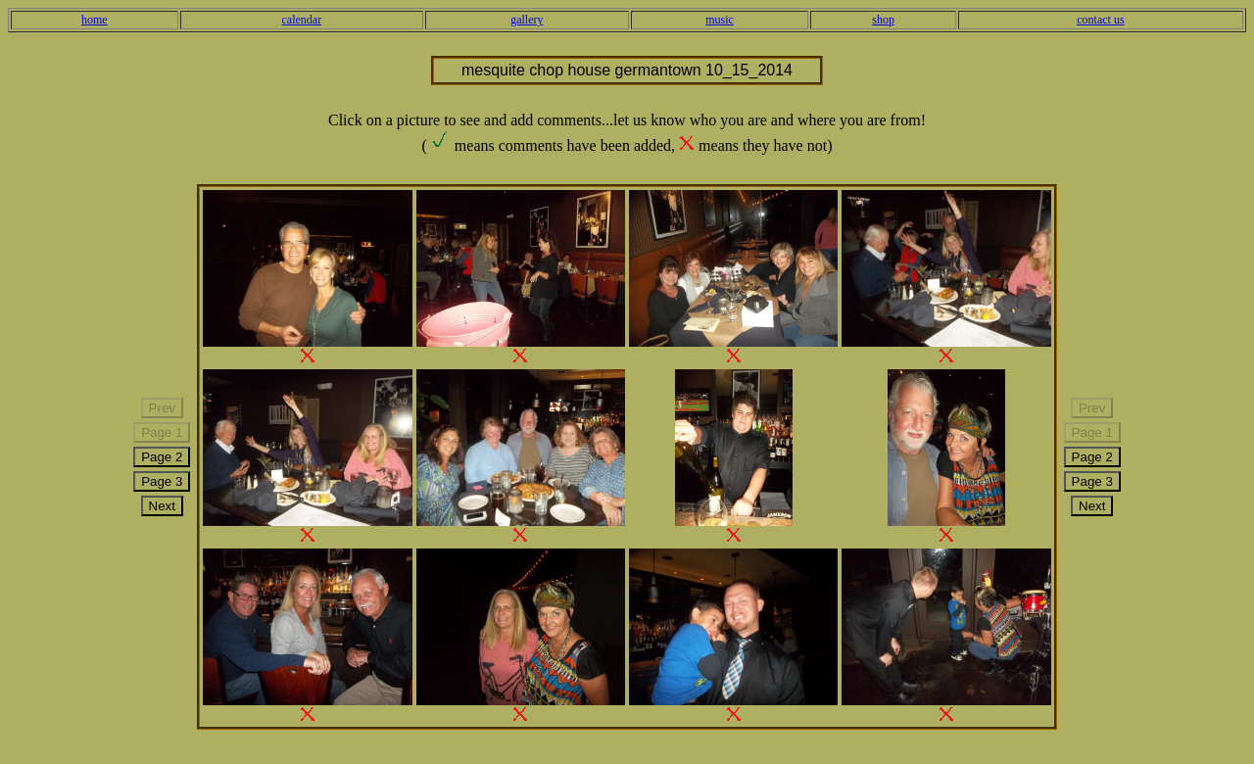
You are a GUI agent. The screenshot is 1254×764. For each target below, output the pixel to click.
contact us (1100, 19)
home (94, 19)
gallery (526, 19)
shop (883, 19)
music (719, 19)
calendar (302, 19)
